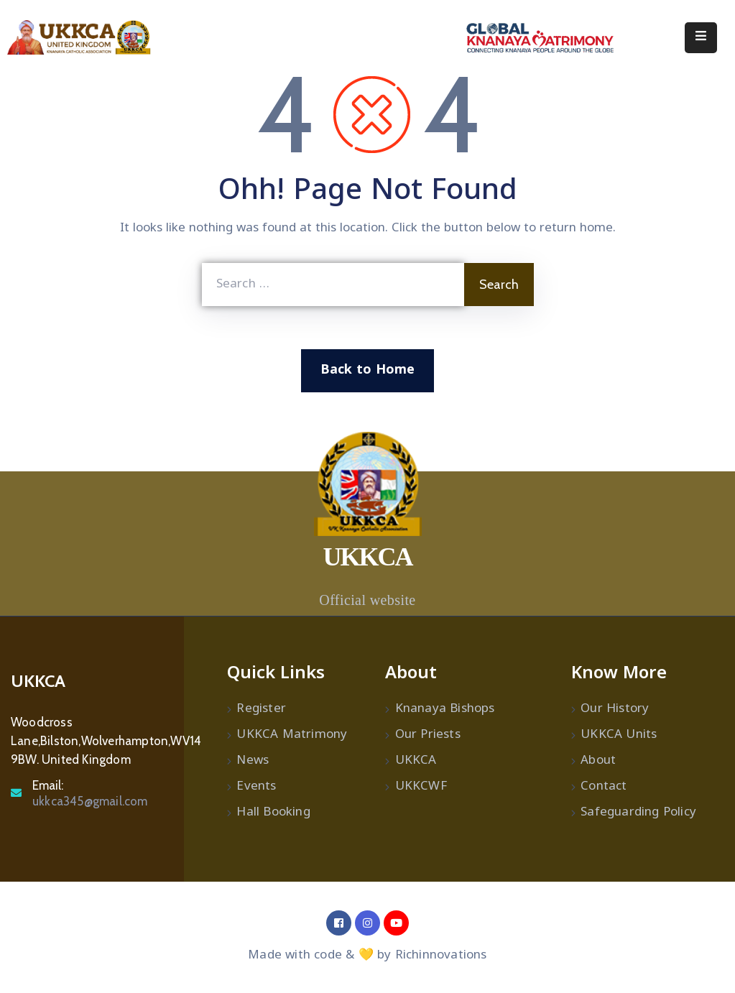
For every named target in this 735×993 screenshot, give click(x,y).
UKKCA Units (619, 735)
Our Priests (428, 735)
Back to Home (367, 370)
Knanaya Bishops (445, 709)
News (252, 761)
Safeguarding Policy (638, 813)
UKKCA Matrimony (291, 735)
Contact (604, 787)
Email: (90, 793)
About (598, 761)
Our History (615, 709)
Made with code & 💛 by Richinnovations (367, 956)
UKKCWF (421, 787)
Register (261, 709)
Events (256, 787)
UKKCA (416, 761)
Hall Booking (273, 813)
